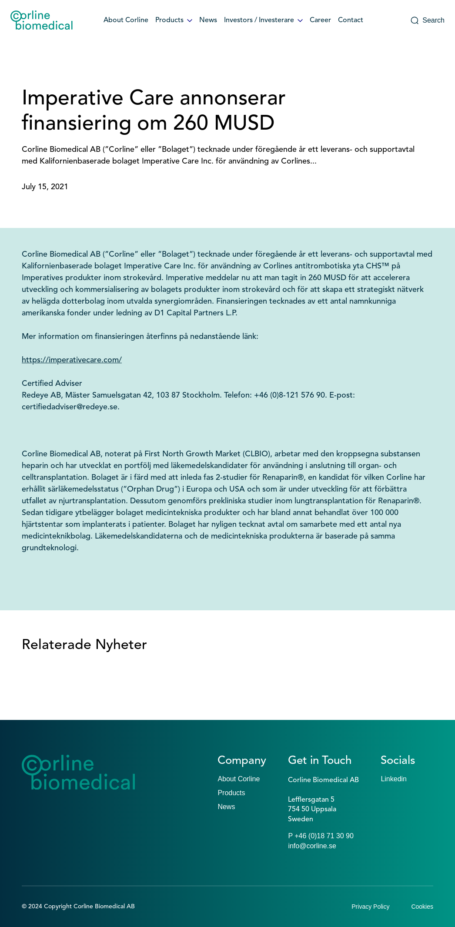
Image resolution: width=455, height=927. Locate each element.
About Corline (126, 20)
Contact (350, 20)
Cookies (422, 907)
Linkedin (394, 779)
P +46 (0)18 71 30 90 (321, 836)
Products (173, 20)
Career (320, 20)
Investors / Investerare (263, 20)
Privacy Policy (370, 907)
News (208, 20)
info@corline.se (312, 846)
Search (427, 20)
